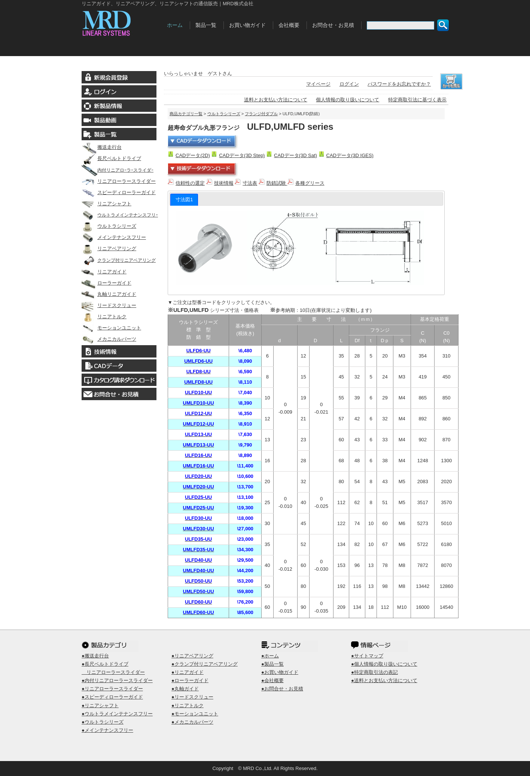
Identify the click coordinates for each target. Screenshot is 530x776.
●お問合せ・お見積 (282, 688)
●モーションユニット (194, 714)
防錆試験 (279, 183)
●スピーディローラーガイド (112, 697)
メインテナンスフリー (114, 237)
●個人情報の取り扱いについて (384, 664)
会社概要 (288, 25)
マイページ (318, 84)
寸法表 (250, 183)
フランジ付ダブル (261, 113)
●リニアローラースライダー (112, 688)
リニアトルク (104, 316)
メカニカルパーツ (109, 339)
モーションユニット (111, 328)
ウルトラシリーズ (109, 226)
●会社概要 (272, 680)
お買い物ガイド (247, 25)
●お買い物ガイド (279, 672)
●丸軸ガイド (185, 688)
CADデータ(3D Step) (242, 155)
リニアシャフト (106, 203)
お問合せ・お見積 (333, 25)
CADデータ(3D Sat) (295, 155)
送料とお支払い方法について (275, 99)
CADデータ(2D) (193, 155)
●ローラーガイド (189, 680)
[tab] (184, 200)
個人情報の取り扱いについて (347, 99)
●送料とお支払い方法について (384, 680)
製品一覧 (205, 25)
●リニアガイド (187, 672)
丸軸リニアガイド (109, 294)
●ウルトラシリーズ (103, 722)
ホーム (175, 25)
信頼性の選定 (190, 183)
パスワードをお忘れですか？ (399, 84)
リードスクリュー (109, 305)
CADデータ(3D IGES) (350, 155)
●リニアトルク (187, 705)
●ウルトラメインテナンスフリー (117, 714)
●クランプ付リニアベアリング (204, 664)
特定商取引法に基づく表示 (417, 99)
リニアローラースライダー (119, 181)
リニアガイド (104, 271)
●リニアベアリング (192, 656)
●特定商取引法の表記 (374, 672)
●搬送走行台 (95, 656)
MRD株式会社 (122, 21)
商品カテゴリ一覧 (186, 113)
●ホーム (270, 656)
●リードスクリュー (192, 697)
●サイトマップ (367, 656)
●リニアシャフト (100, 705)
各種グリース (310, 183)
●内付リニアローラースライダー (117, 680)
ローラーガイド (106, 283)
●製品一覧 (272, 664)
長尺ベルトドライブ (111, 158)
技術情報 (224, 183)
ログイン (349, 84)
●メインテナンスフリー (107, 730)
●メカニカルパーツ (192, 722)
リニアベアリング (109, 248)
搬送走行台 (102, 147)
